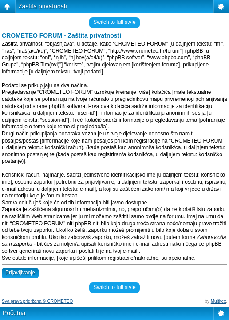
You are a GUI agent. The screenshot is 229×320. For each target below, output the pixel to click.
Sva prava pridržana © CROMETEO (37, 301)
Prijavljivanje (20, 273)
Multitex (218, 301)
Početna (14, 312)
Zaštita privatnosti (42, 6)
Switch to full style (114, 22)
